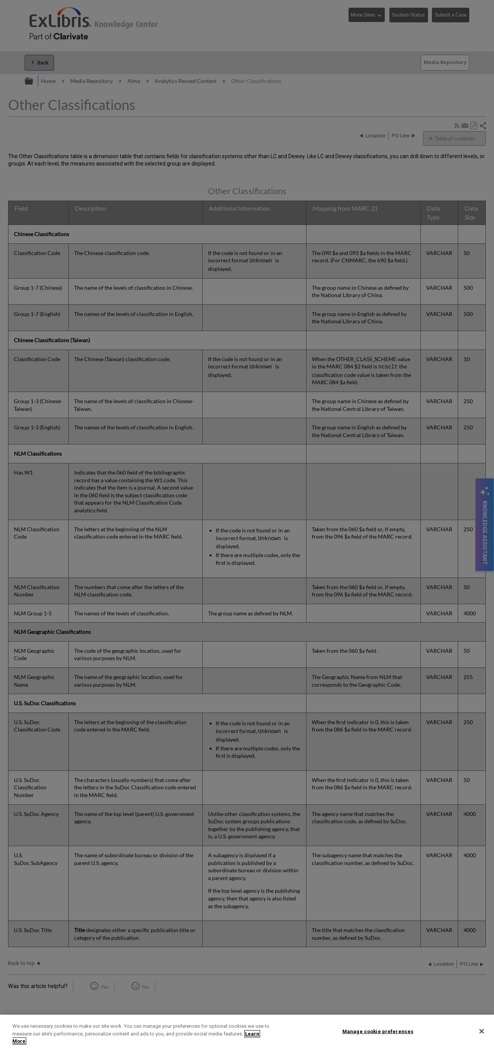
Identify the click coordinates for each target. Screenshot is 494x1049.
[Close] (481, 1031)
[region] (247, 1032)
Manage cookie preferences (377, 1031)
